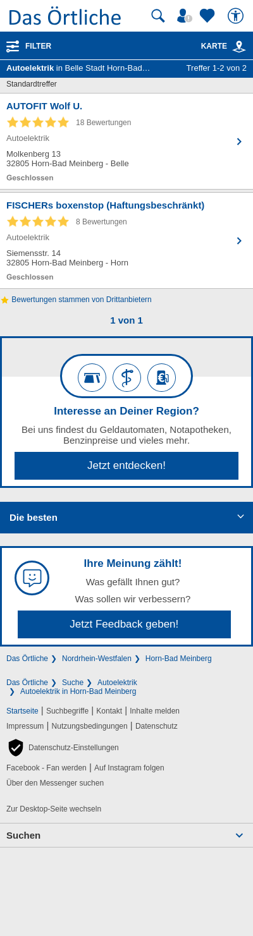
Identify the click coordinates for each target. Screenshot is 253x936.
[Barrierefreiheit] (237, 15)
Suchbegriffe (67, 711)
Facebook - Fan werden (46, 767)
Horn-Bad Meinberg (178, 658)
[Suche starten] (158, 15)
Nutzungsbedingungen (90, 726)
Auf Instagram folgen (129, 767)
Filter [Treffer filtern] (38, 46)
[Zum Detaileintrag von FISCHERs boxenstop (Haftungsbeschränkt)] (126, 240)
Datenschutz (156, 726)
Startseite (22, 711)
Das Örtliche (27, 658)
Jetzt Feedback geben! (124, 624)
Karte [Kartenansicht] (224, 46)
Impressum (25, 726)
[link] (239, 46)
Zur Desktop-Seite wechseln (53, 809)
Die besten (33, 517)
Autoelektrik (117, 682)
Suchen (23, 835)
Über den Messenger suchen (55, 783)
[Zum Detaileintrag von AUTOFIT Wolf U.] (126, 141)
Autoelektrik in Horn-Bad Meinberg (78, 691)
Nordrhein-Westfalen (97, 658)
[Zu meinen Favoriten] (208, 15)
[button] (62, 747)
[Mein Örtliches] (186, 15)
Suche (72, 682)
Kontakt (109, 711)
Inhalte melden (155, 711)
